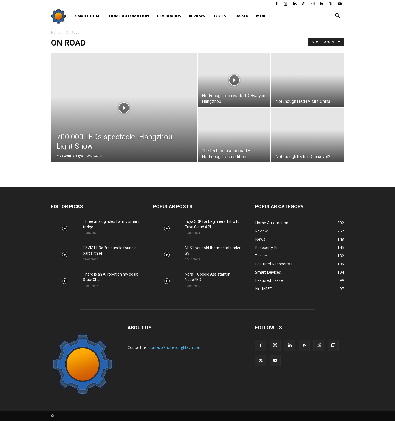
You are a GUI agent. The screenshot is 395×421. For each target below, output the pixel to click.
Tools (219, 15)
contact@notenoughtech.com (175, 347)
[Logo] (61, 16)
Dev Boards (169, 15)
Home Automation (129, 15)
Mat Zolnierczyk (70, 155)
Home (56, 32)
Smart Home (88, 15)
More (261, 15)
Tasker (241, 15)
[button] (337, 16)
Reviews (197, 15)
